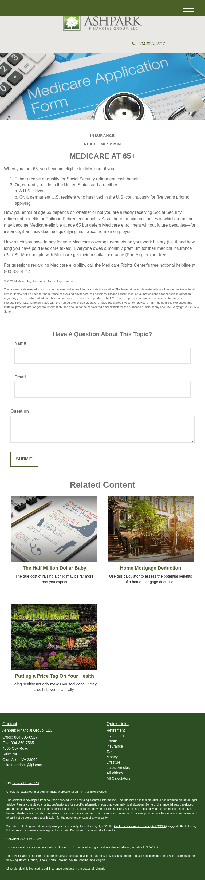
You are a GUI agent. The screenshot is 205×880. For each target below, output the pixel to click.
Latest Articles (118, 767)
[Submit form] (24, 459)
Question (19, 411)
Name (20, 343)
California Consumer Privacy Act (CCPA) (140, 826)
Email (20, 377)
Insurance (115, 746)
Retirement (116, 730)
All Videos (115, 773)
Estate (112, 741)
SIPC (156, 847)
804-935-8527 (148, 44)
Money (112, 757)
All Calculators (118, 778)
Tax (109, 751)
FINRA (147, 847)
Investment (116, 735)
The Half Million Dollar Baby (54, 568)
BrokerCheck (99, 791)
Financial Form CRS (25, 783)
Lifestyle (113, 762)
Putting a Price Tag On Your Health (54, 676)
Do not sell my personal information (93, 830)
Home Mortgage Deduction (150, 568)
